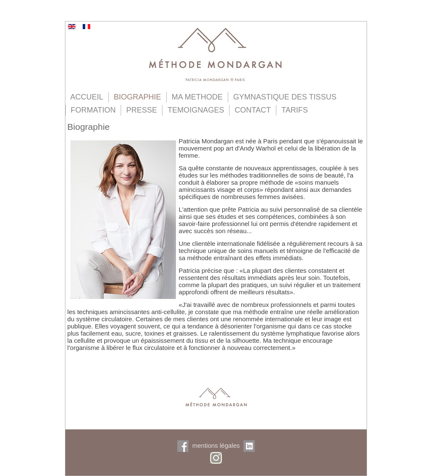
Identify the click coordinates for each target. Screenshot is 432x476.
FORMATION (93, 110)
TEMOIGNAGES (195, 110)
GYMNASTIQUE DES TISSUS (285, 97)
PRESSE (141, 110)
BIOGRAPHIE (137, 97)
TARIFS (294, 110)
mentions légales (216, 445)
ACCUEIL (86, 97)
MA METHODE (197, 97)
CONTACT (253, 110)
